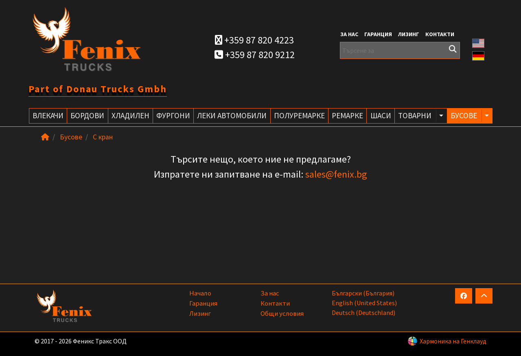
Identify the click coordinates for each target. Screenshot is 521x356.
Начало (200, 293)
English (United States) (364, 303)
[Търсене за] (400, 50)
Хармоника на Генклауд (453, 341)
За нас (349, 34)
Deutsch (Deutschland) (363, 312)
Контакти (439, 34)
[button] (478, 42)
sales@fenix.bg (336, 174)
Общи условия (282, 313)
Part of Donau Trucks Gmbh (97, 88)
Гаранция (378, 34)
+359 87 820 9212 (255, 54)
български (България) (363, 293)
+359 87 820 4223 (254, 40)
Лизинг (408, 34)
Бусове (71, 136)
